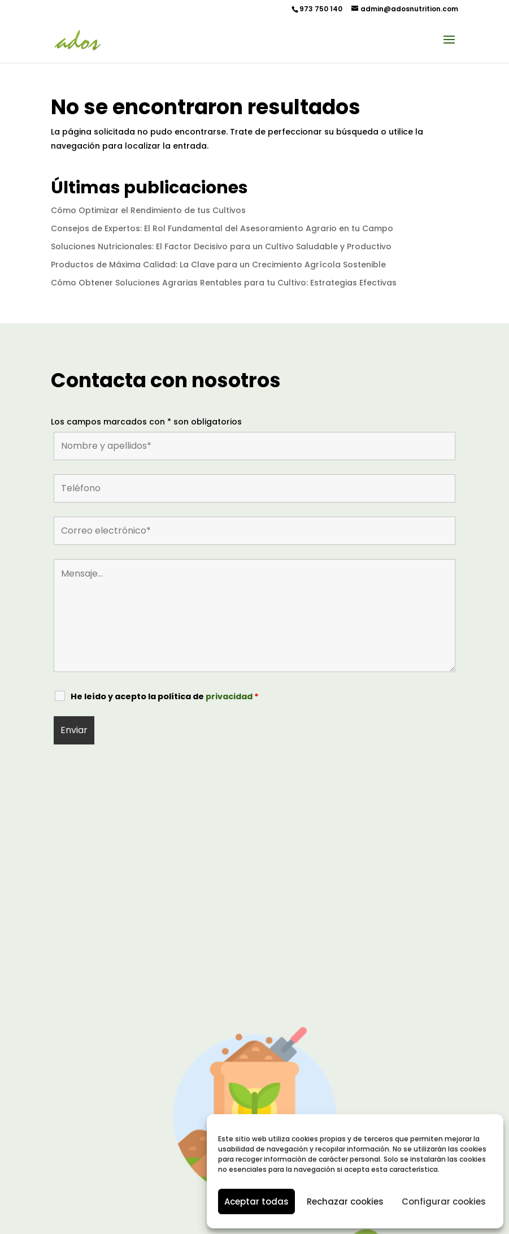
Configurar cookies (444, 1201)
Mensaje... (254, 615)
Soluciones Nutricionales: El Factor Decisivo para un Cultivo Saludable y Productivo (221, 246)
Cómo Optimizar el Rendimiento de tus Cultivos (148, 210)
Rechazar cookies (345, 1201)
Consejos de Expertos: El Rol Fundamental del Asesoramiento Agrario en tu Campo (222, 228)
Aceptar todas (256, 1201)
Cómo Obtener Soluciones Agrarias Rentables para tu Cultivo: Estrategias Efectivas (224, 282)
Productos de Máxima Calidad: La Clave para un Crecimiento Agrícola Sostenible (218, 264)
